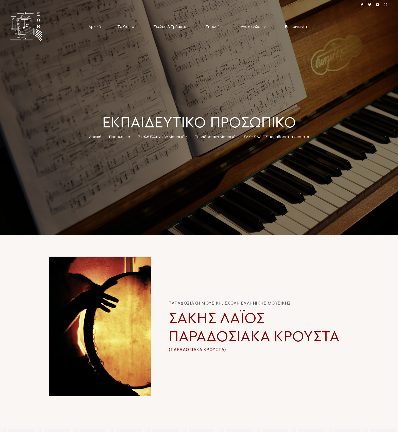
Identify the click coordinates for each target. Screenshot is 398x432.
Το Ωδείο (127, 26)
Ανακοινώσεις (255, 26)
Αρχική (95, 26)
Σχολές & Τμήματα (171, 26)
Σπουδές (214, 26)
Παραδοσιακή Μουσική (195, 303)
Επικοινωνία (296, 26)
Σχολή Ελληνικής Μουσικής (258, 303)
